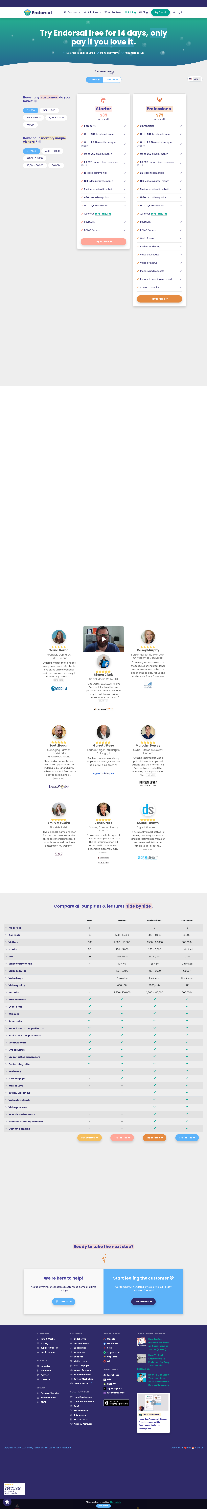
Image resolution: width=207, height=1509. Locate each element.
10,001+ (30, 124)
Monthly (94, 79)
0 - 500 (31, 110)
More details (115, 1502)
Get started (89, 1137)
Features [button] (72, 12)
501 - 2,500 (49, 110)
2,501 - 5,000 (34, 117)
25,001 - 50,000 (35, 165)
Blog (143, 12)
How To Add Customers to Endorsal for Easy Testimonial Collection (153, 1362)
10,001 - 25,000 (35, 158)
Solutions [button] (92, 12)
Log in (178, 12)
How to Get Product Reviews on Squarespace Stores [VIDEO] (158, 1344)
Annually (112, 79)
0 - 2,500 (32, 151)
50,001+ (56, 165)
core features (103, 213)
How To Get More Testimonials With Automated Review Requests (158, 1380)
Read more (58, 680)
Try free (160, 12)
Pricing (130, 12)
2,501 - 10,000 (52, 151)
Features (76, 1333)
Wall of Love (113, 12)
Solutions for (79, 1391)
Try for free (103, 241)
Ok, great (103, 1505)
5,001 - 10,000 (56, 117)
